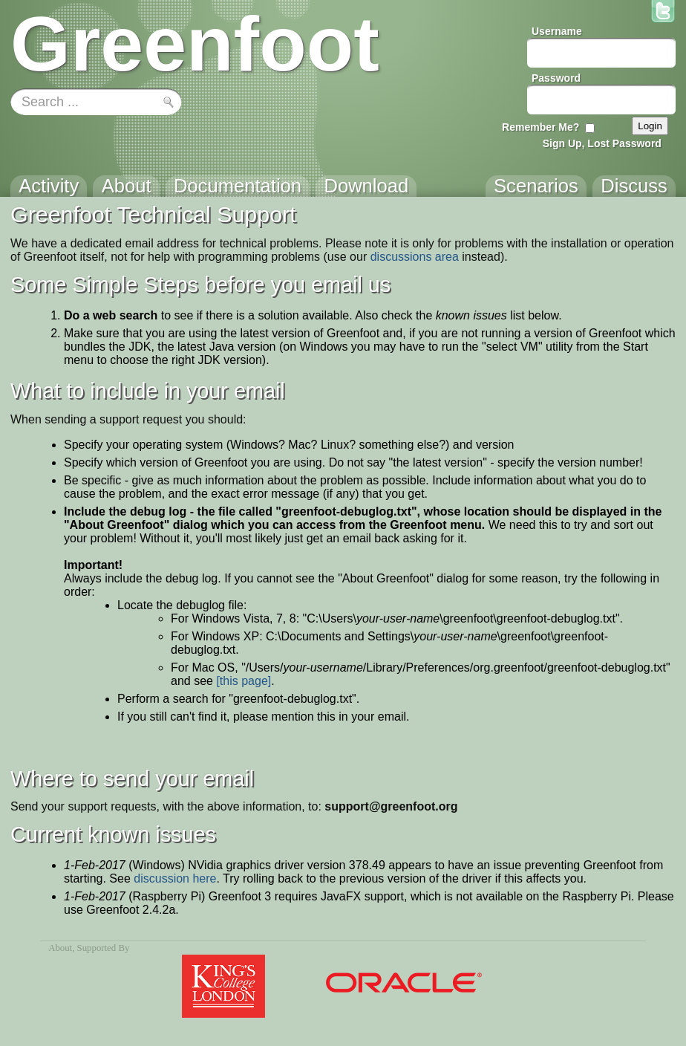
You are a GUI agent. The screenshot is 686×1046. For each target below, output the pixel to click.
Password (556, 78)
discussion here (175, 878)
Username (557, 31)
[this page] (243, 681)
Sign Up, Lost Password (602, 143)
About (60, 948)
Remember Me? (540, 127)
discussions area (414, 256)
